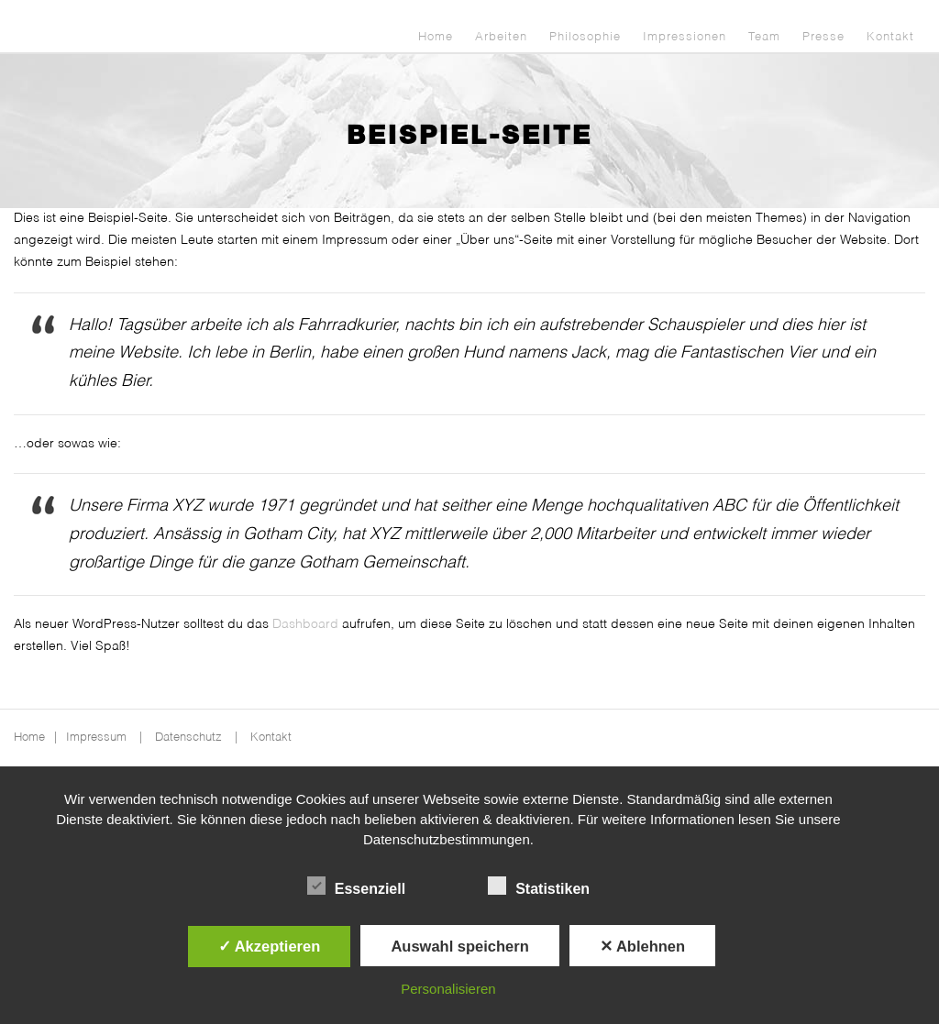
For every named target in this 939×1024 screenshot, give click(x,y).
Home (435, 37)
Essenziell (356, 886)
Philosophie (585, 37)
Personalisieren (448, 988)
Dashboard (305, 624)
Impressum (96, 737)
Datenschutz (188, 737)
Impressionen (684, 37)
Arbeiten (501, 37)
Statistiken (539, 886)
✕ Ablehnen (642, 946)
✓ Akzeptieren (269, 946)
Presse (823, 37)
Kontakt (890, 37)
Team (764, 37)
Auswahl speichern (459, 946)
